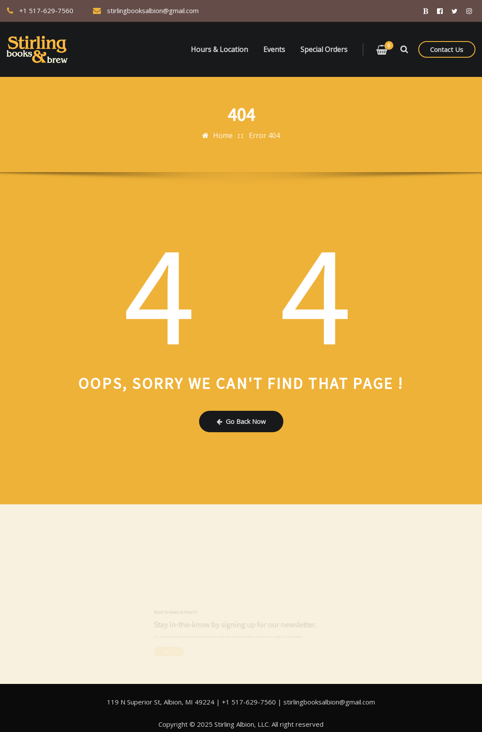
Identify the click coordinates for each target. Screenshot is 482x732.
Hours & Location (219, 49)
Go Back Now (241, 421)
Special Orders (324, 49)
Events (274, 49)
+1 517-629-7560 (46, 10)
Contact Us (446, 49)
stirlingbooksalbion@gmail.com (153, 10)
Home (223, 133)
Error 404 (264, 133)
